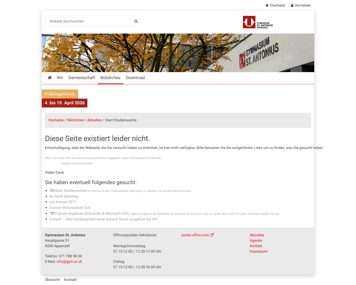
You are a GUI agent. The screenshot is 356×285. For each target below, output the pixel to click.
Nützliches (75, 120)
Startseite (277, 5)
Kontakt (256, 246)
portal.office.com (195, 235)
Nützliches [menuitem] (110, 77)
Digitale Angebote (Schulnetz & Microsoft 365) (92, 213)
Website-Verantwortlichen (77, 163)
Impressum (259, 251)
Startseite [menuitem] (53, 77)
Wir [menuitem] (60, 77)
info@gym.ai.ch (69, 261)
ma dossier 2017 (62, 202)
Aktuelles (94, 120)
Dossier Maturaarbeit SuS (70, 207)
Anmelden (303, 5)
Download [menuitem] (135, 77)
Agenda (256, 240)
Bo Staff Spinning (63, 196)
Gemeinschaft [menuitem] (81, 77)
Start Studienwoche (70, 190)
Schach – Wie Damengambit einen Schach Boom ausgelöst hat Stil (103, 219)
